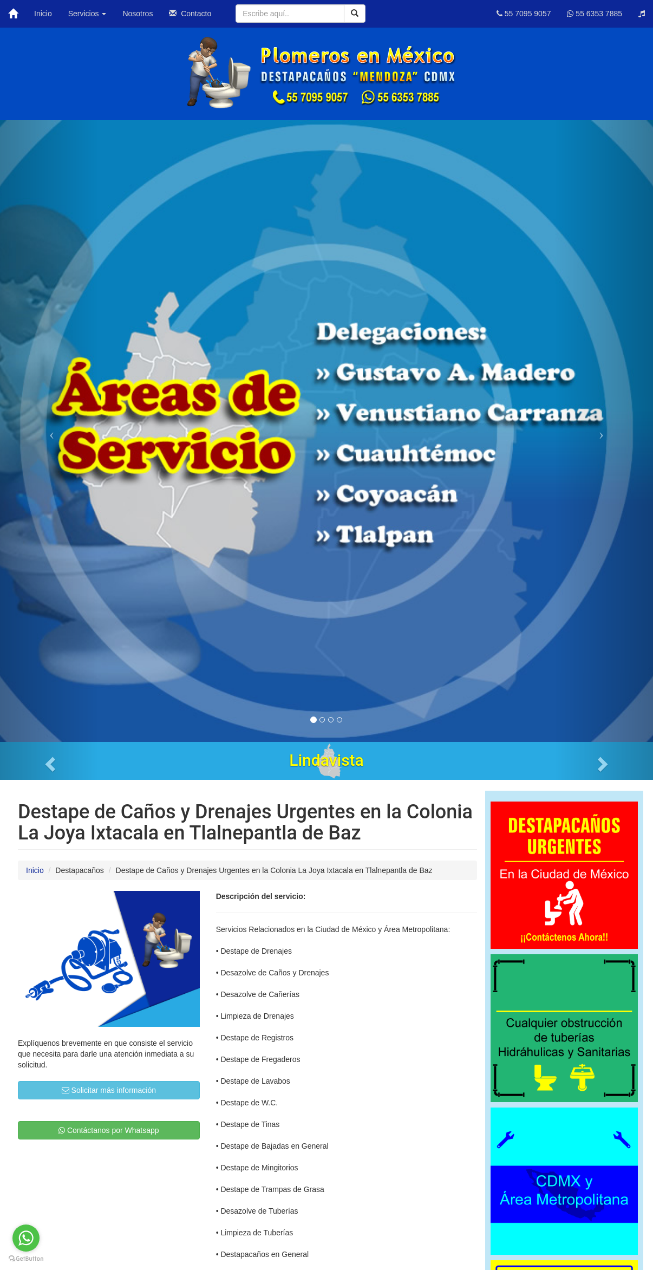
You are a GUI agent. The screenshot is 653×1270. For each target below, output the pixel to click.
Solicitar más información (109, 1090)
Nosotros (137, 13)
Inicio (43, 13)
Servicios (87, 13)
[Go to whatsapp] (26, 1238)
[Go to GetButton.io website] (26, 1258)
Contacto (190, 13)
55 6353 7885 (594, 13)
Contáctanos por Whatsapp (108, 1130)
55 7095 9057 (524, 13)
